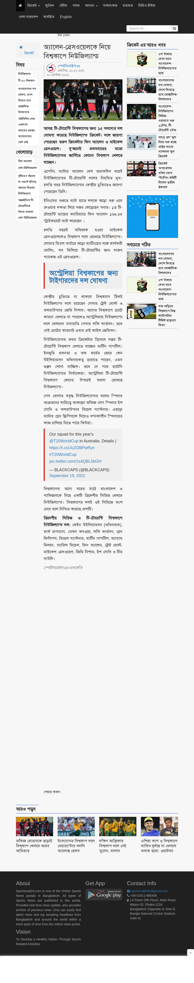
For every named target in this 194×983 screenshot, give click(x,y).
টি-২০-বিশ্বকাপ (26, 80)
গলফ (76, 5)
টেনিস (63, 5)
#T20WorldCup (63, 454)
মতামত (128, 5)
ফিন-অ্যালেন (25, 161)
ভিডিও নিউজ (146, 5)
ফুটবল (49, 5)
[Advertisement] (96, 672)
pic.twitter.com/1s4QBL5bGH (75, 461)
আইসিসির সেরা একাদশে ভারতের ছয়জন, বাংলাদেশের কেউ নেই (26, 130)
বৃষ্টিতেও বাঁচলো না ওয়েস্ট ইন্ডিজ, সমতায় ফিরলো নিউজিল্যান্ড (27, 184)
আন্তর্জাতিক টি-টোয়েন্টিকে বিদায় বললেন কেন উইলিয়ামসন (27, 208)
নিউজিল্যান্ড (24, 74)
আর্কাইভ (48, 17)
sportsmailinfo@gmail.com (147, 891)
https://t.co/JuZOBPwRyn (72, 448)
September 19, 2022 (67, 475)
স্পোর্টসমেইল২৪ (69, 66)
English (66, 17)
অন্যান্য (91, 5)
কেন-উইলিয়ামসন (27, 168)
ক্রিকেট (33, 5)
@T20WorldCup (63, 441)
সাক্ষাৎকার (110, 5)
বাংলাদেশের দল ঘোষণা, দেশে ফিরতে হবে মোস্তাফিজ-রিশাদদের (27, 100)
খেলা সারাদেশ (28, 17)
